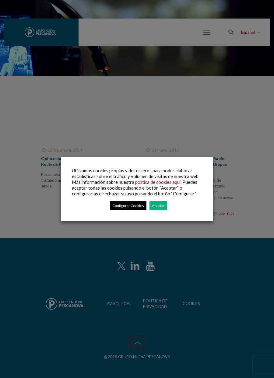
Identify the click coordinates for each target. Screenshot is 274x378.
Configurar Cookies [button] (128, 205)
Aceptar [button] (158, 205)
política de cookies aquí (158, 182)
